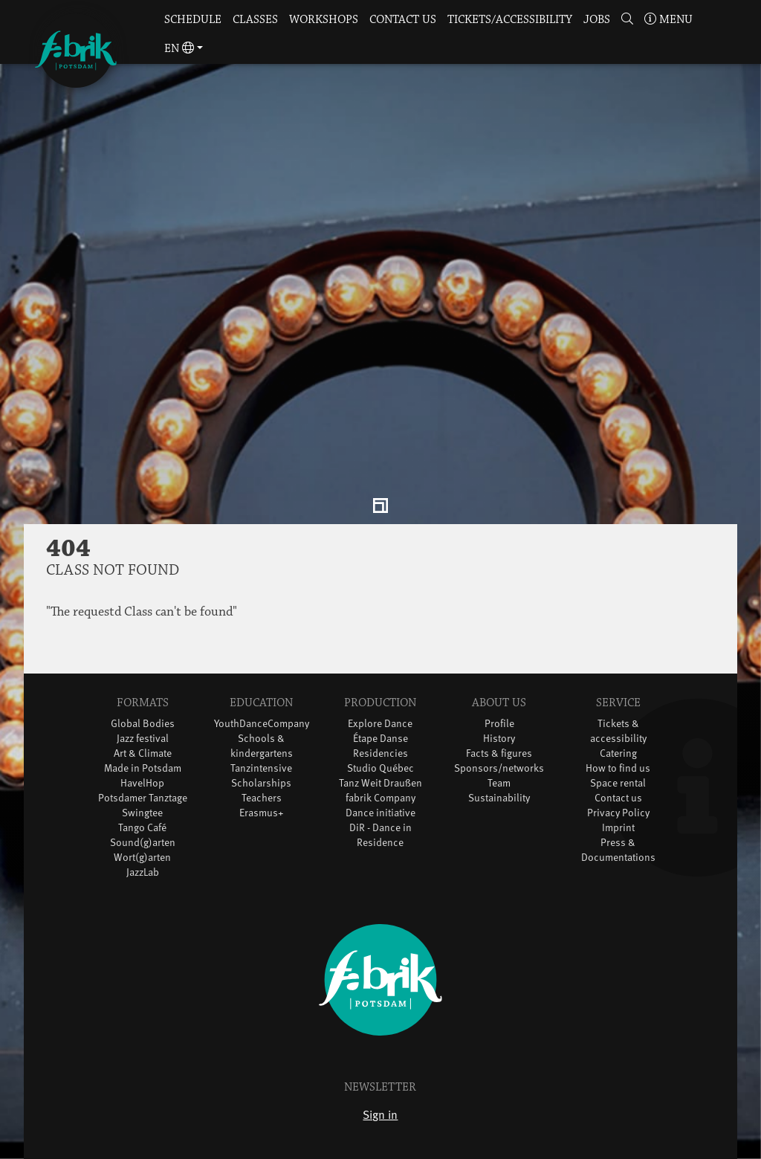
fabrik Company (380, 759)
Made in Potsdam (142, 729)
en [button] (179, 49)
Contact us (402, 20)
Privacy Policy (618, 773)
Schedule (192, 20)
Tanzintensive (261, 729)
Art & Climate (143, 714)
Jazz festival (143, 699)
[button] (626, 20)
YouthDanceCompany (261, 684)
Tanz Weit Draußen (380, 744)
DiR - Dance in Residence (380, 795)
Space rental (618, 744)
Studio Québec (380, 729)
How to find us (618, 729)
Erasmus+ (261, 773)
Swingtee (142, 773)
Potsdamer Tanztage (142, 759)
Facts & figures (499, 714)
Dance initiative (380, 773)
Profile (499, 684)
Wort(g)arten (142, 818)
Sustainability (499, 759)
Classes (255, 20)
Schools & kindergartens (261, 706)
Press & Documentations (618, 810)
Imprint (618, 788)
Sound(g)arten (142, 803)
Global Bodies (143, 684)
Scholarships (261, 744)
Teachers (262, 759)
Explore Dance (380, 684)
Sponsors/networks (499, 729)
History (499, 699)
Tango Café (142, 788)
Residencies (380, 714)
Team (499, 744)
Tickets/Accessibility (509, 20)
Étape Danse (380, 699)
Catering (618, 714)
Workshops (323, 20)
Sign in (380, 1075)
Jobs (596, 20)
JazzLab (142, 833)
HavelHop (142, 744)
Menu (668, 20)
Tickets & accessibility (618, 691)
